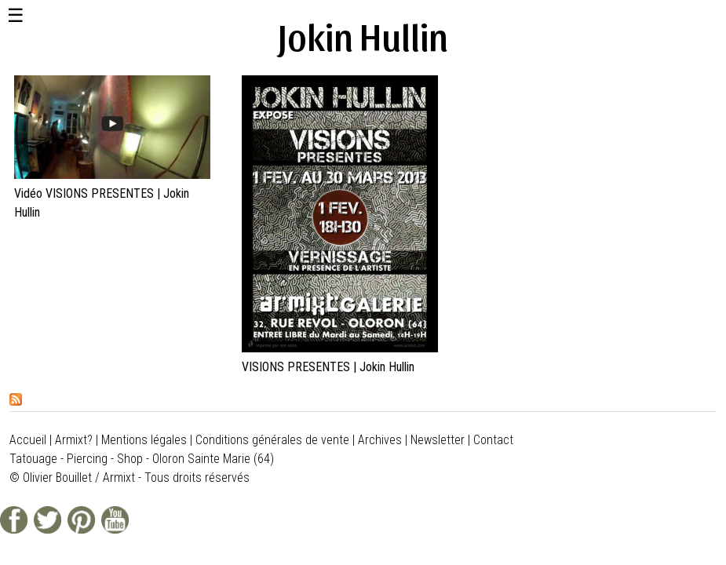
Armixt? (74, 439)
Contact (493, 439)
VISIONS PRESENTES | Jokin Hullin (328, 366)
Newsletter (437, 439)
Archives (380, 439)
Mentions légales (144, 439)
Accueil (27, 439)
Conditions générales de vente (272, 439)
